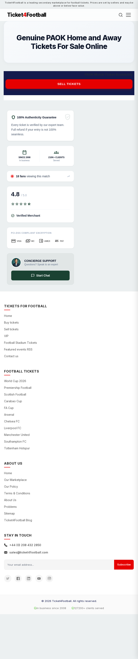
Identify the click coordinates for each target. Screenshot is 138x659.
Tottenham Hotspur (17, 448)
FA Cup (9, 408)
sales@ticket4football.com (26, 552)
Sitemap (9, 513)
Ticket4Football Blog (18, 520)
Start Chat (40, 275)
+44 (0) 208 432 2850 (22, 545)
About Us (10, 500)
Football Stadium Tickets (20, 342)
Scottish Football (15, 394)
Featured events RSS (18, 349)
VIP (6, 336)
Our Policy (11, 486)
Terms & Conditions (17, 493)
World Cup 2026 (15, 381)
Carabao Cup (13, 401)
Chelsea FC (12, 421)
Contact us (11, 356)
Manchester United (17, 434)
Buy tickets (11, 322)
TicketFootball (26, 15)
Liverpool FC (12, 428)
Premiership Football (17, 387)
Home (8, 315)
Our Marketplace (15, 480)
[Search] (120, 15)
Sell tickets (69, 84)
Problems (10, 506)
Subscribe (124, 564)
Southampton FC (15, 441)
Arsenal (9, 414)
